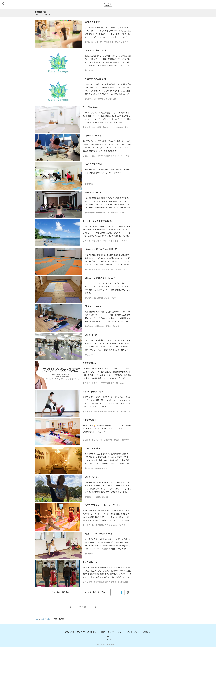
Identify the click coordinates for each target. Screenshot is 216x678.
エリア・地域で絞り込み (59, 623)
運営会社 (146, 662)
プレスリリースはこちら (86, 662)
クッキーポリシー (134, 662)
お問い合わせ (69, 662)
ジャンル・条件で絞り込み (94, 623)
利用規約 (101, 662)
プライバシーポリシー (116, 662)
